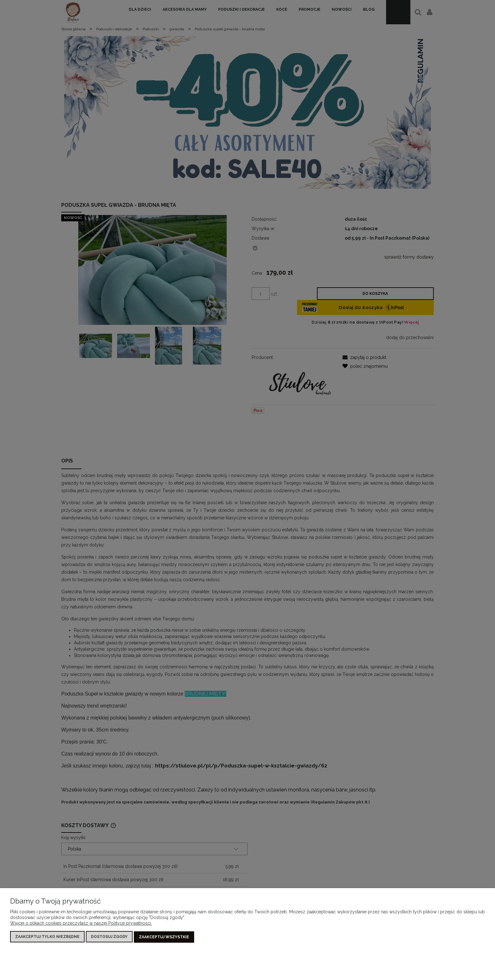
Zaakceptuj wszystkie (164, 937)
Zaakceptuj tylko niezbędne (47, 937)
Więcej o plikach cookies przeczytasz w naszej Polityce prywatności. (81, 923)
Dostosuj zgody (109, 937)
